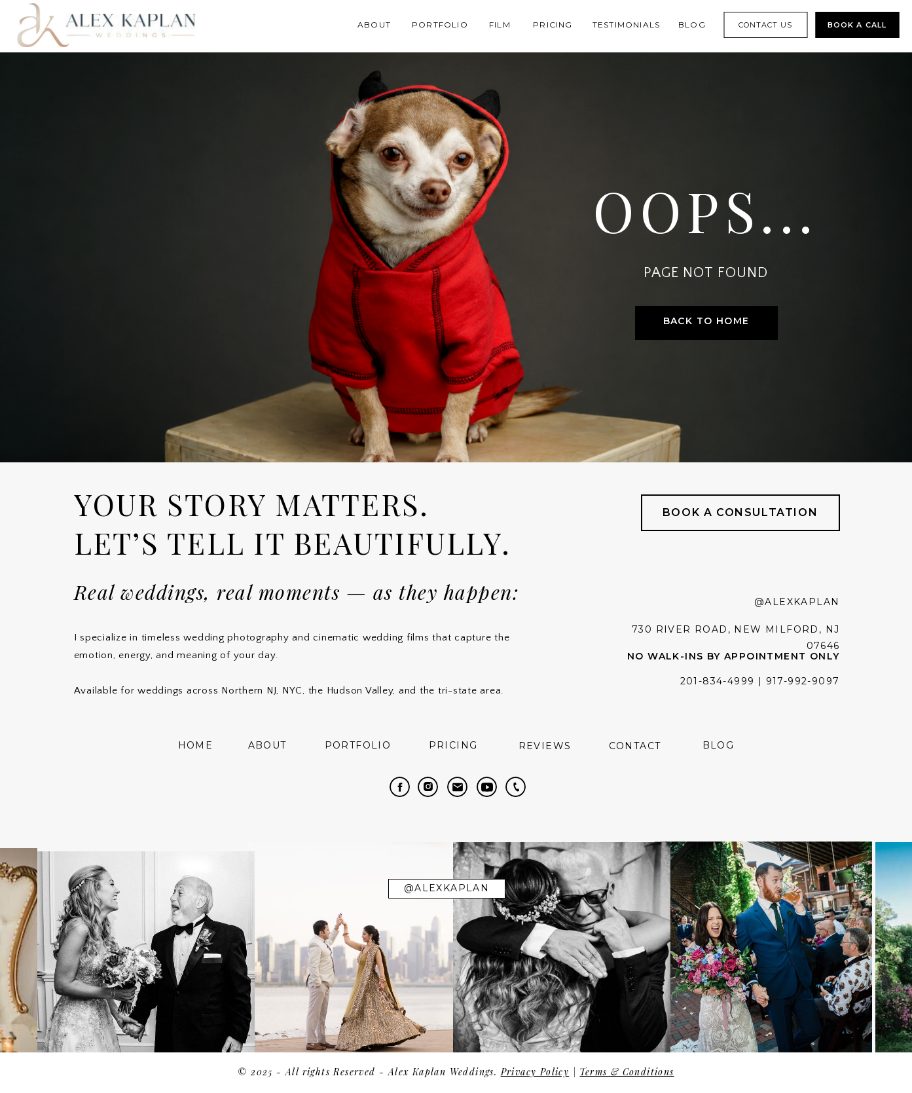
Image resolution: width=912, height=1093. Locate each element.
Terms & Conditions (626, 1071)
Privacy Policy (535, 1071)
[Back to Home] (706, 323)
